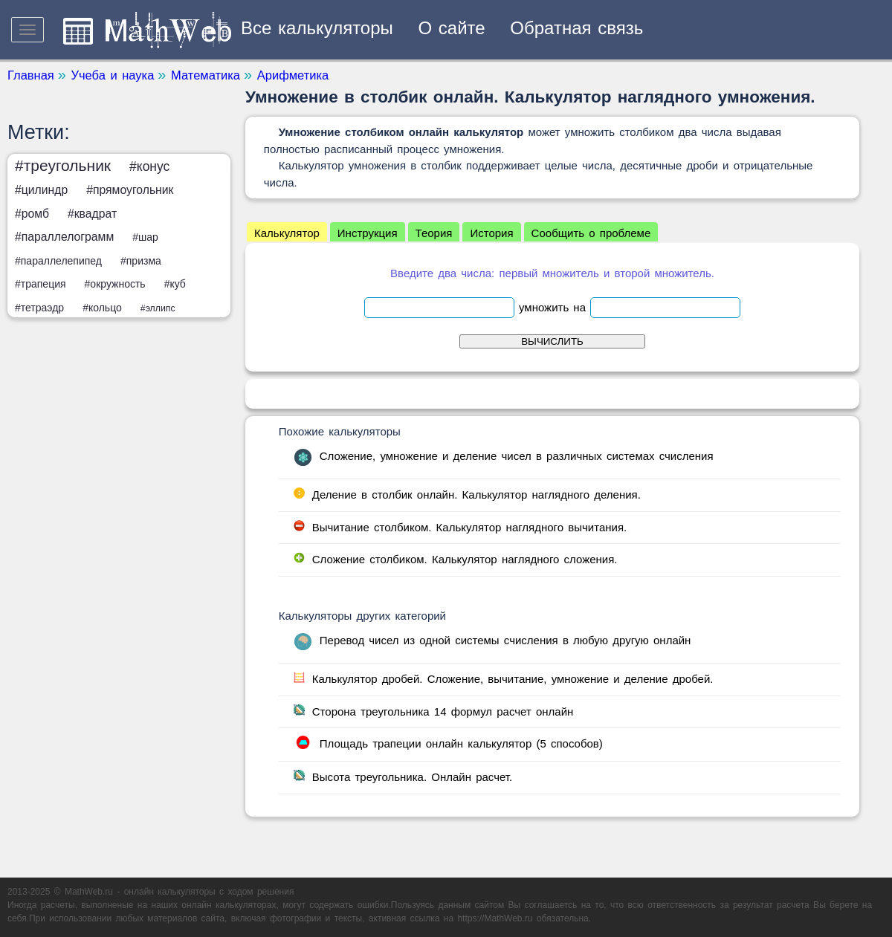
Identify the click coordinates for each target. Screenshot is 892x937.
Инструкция (367, 233)
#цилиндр (41, 190)
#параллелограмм (64, 236)
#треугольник (63, 165)
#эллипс (157, 308)
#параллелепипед (58, 261)
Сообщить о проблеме (591, 233)
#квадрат (92, 213)
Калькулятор (287, 233)
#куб (175, 284)
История (491, 233)
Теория (434, 233)
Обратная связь (576, 28)
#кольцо (102, 308)
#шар (145, 237)
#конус (149, 166)
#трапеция (40, 284)
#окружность (115, 284)
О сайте (451, 28)
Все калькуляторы (317, 28)
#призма (140, 261)
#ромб (32, 213)
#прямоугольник (129, 190)
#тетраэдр (39, 308)
